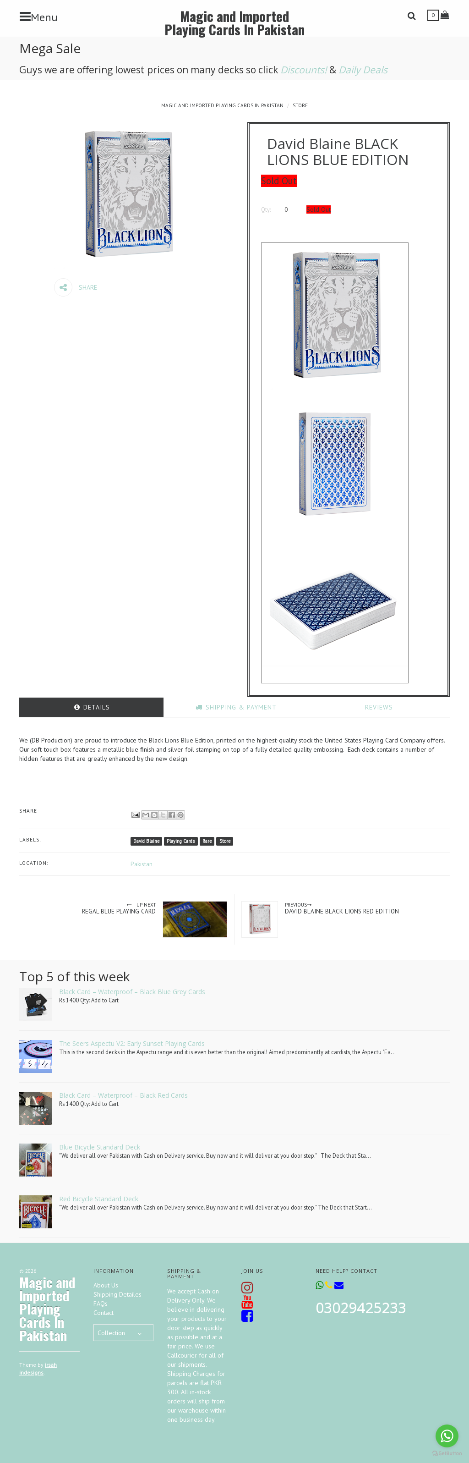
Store (300, 105)
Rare (207, 841)
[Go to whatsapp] (447, 1435)
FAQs (100, 1303)
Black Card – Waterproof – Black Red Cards (123, 1095)
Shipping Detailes (117, 1294)
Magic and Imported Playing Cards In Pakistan (234, 22)
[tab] (91, 707)
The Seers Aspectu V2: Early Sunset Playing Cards (132, 1043)
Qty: (273, 209)
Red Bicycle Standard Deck (98, 1198)
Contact (103, 1313)
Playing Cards (181, 841)
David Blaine (146, 841)
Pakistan (142, 864)
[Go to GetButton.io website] (447, 1454)
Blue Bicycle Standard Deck (99, 1147)
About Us (105, 1285)
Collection (111, 1333)
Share (75, 287)
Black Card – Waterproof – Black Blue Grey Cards (132, 991)
